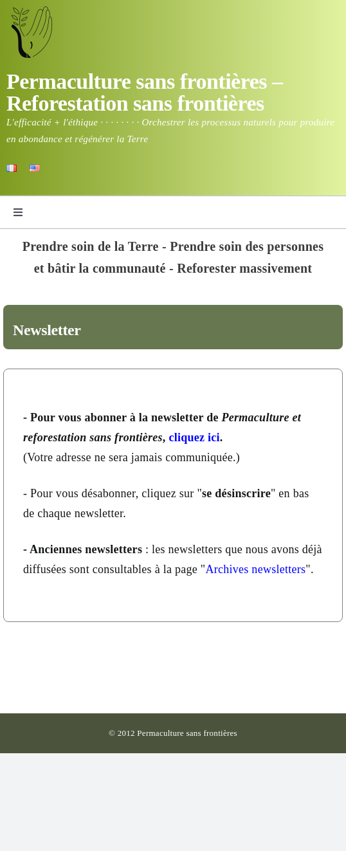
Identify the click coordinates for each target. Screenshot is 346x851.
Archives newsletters (255, 569)
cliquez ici (193, 437)
